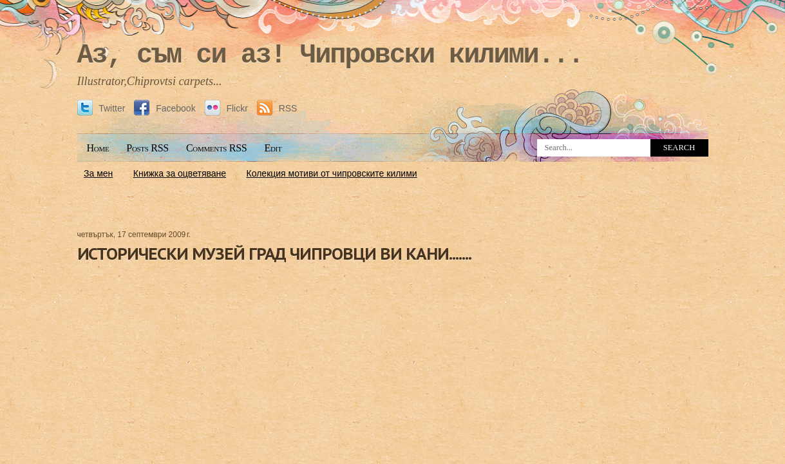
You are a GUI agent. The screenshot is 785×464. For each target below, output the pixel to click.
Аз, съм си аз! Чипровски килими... (330, 55)
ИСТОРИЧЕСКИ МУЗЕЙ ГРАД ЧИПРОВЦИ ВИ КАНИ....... (274, 253)
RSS (277, 108)
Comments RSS (216, 147)
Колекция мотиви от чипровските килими (332, 173)
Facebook (166, 108)
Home (98, 147)
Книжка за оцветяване (179, 173)
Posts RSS (147, 147)
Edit (272, 147)
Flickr (228, 108)
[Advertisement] (392, 191)
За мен (98, 173)
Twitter (102, 108)
